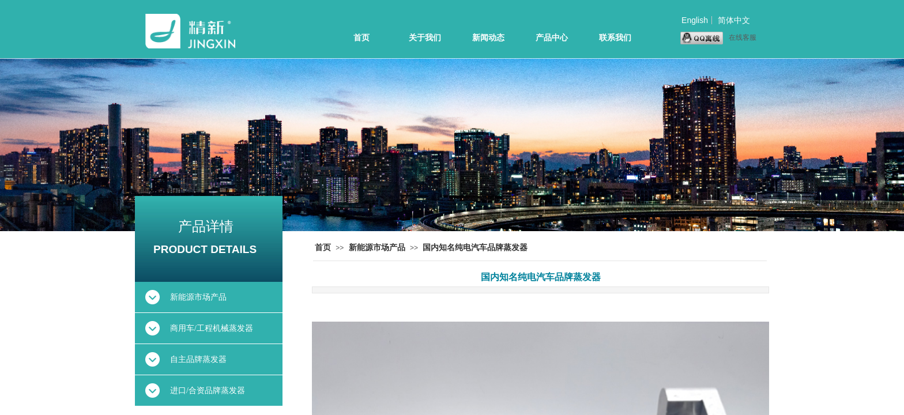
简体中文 (734, 20)
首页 (361, 37)
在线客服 (718, 38)
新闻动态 (488, 37)
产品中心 (552, 37)
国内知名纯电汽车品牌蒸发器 (475, 247)
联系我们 (615, 37)
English (694, 20)
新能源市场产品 (377, 247)
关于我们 (425, 37)
